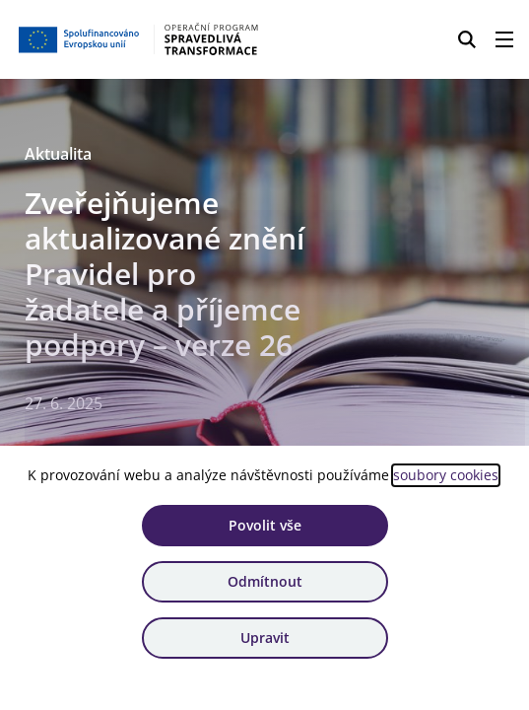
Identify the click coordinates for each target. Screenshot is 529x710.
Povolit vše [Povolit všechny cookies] (265, 525)
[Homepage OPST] (139, 39)
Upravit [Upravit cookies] (265, 637)
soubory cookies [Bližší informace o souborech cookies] (445, 474)
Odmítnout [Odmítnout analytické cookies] (265, 581)
